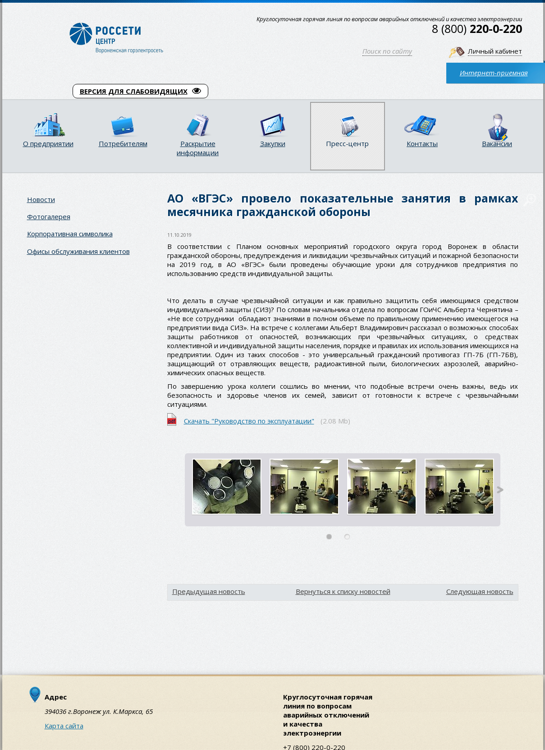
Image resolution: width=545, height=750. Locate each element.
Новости (41, 199)
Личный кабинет (495, 50)
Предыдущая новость (208, 591)
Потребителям (123, 143)
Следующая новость (479, 591)
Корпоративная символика (70, 233)
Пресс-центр (347, 143)
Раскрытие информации (198, 148)
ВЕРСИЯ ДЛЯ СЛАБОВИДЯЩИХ (140, 91)
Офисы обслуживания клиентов (78, 251)
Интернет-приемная (494, 72)
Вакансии (497, 143)
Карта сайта (64, 725)
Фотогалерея (48, 216)
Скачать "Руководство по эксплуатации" (249, 420)
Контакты (422, 143)
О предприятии (48, 143)
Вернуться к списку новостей (343, 591)
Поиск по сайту (387, 50)
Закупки (272, 143)
